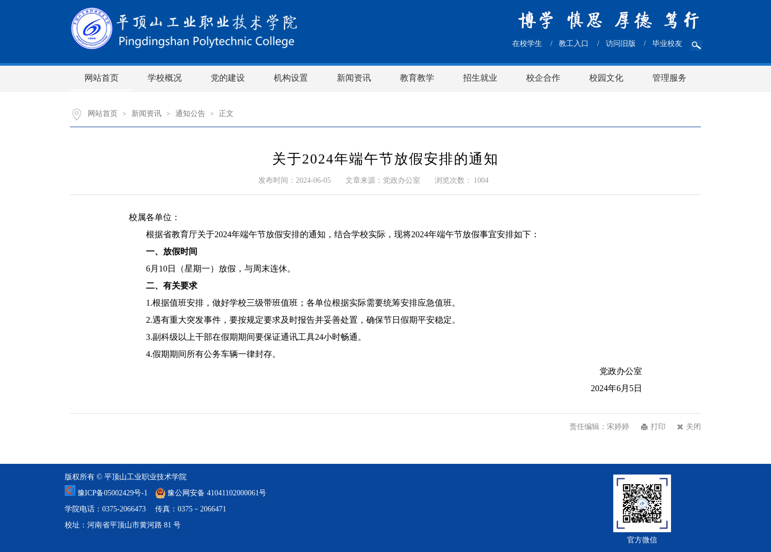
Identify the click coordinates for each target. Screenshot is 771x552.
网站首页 (101, 77)
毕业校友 (667, 44)
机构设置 (291, 77)
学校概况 (165, 77)
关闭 (693, 427)
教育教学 (417, 77)
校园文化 (606, 77)
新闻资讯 (354, 77)
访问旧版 (621, 44)
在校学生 (527, 44)
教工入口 (574, 44)
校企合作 (543, 77)
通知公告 (190, 114)
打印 (658, 427)
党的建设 (228, 77)
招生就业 (480, 77)
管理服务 (669, 77)
